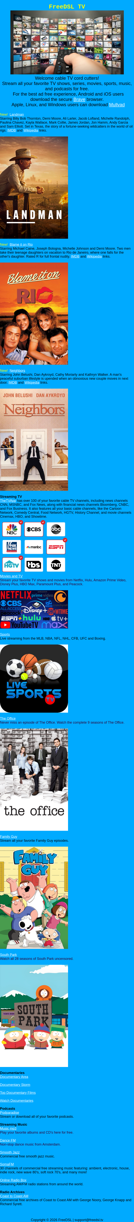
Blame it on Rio (21, 244)
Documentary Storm (15, 1085)
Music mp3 (8, 1128)
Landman (17, 114)
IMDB (11, 130)
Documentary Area (14, 1077)
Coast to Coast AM (14, 1196)
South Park (8, 955)
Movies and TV (11, 576)
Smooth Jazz (10, 1152)
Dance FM (8, 1140)
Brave (79, 99)
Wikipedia (30, 130)
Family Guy (8, 837)
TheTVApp (8, 501)
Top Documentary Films (18, 1093)
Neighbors (17, 371)
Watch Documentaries (16, 1101)
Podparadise (9, 1112)
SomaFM (7, 1164)
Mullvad (117, 104)
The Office (8, 718)
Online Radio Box (13, 1180)
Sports (5, 634)
